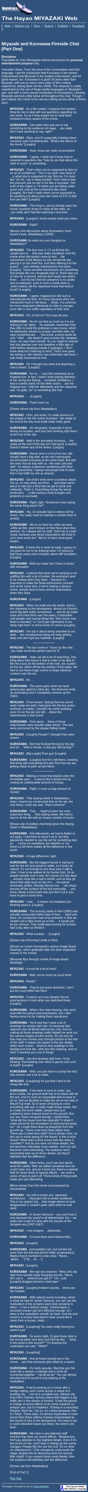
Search (49, 26)
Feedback (78, 26)
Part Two (15, 1478)
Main (8, 26)
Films (36, 26)
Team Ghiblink (41, 1486)
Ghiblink (63, 26)
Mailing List (22, 26)
